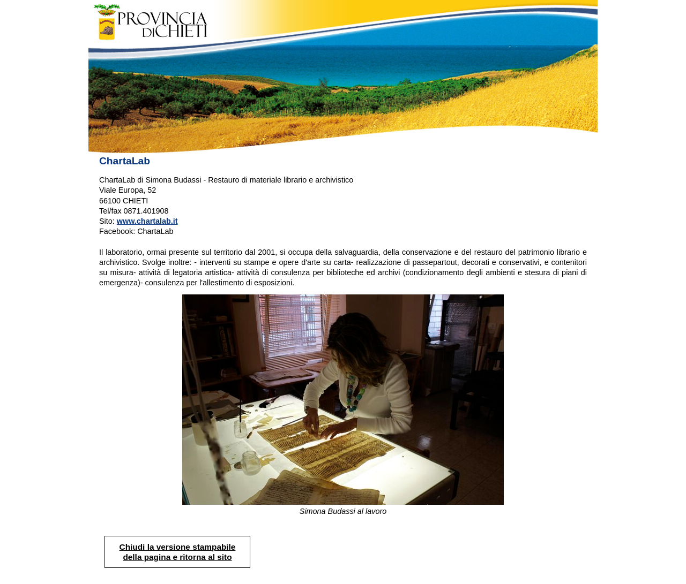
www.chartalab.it (147, 221)
